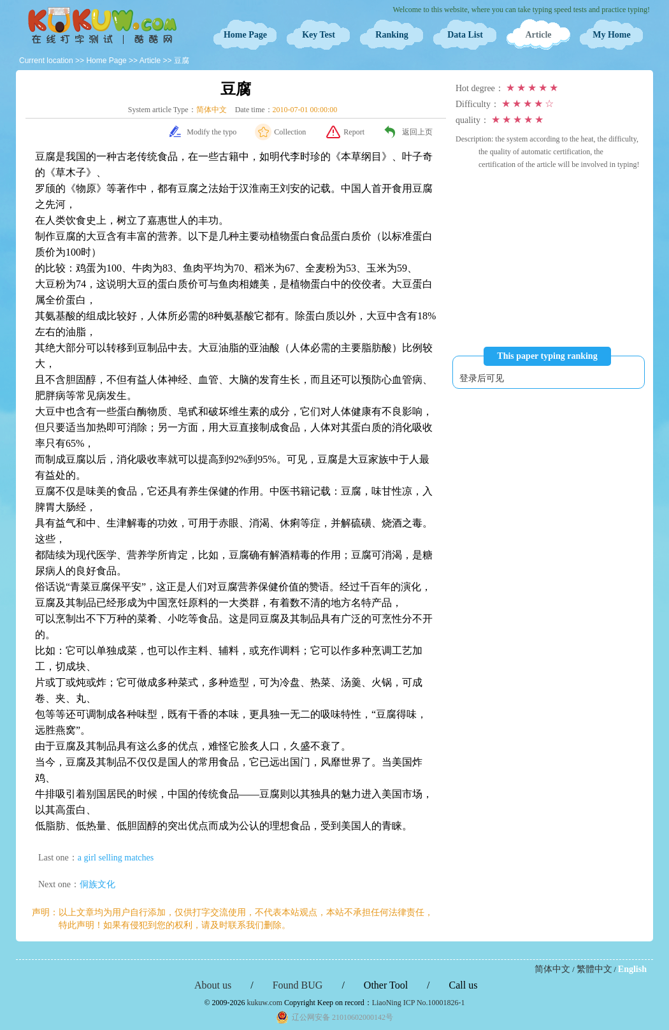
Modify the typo (211, 131)
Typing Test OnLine (102, 25)
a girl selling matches (116, 857)
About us (212, 985)
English (632, 969)
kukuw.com (265, 1002)
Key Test (318, 35)
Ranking (391, 35)
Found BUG (298, 985)
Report (353, 131)
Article (538, 35)
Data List (465, 35)
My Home (611, 35)
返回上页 (417, 131)
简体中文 (552, 969)
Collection (290, 131)
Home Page (245, 35)
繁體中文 (594, 969)
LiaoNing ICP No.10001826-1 (418, 1002)
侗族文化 (97, 884)
